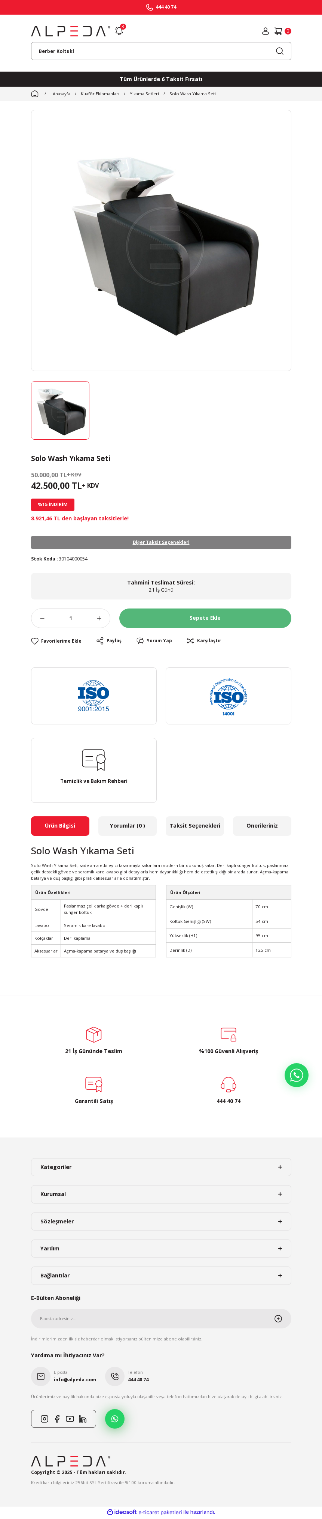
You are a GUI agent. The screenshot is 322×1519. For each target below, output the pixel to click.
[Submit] (282, 1320)
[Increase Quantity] (103, 620)
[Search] (161, 51)
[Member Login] (265, 31)
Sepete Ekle (205, 619)
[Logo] (70, 31)
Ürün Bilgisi (60, 827)
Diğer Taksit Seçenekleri (161, 543)
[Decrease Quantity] (38, 620)
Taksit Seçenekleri (194, 827)
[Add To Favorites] (57, 642)
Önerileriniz (262, 827)
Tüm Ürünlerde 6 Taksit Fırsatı (161, 79)
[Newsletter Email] (161, 1320)
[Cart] (282, 31)
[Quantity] (70, 620)
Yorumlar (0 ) (127, 827)
